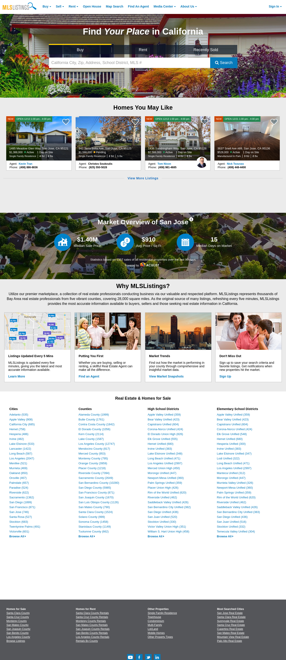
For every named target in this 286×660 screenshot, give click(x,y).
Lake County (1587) (91, 439)
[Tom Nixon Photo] (201, 160)
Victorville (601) (19, 531)
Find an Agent (89, 376)
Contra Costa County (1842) (96, 424)
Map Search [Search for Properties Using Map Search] (114, 6)
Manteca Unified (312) (231, 473)
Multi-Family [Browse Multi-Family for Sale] (155, 625)
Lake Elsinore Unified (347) (234, 453)
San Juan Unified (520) (162, 517)
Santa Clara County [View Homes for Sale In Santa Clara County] (18, 613)
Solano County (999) (91, 517)
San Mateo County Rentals (92, 625)
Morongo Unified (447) (162, 473)
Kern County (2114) (91, 434)
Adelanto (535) (18, 414)
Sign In (274, 6)
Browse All (17, 536)
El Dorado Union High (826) (165, 434)
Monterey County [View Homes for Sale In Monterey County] (16, 621)
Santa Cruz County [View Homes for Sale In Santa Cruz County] (17, 617)
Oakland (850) (18, 473)
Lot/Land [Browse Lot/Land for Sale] (153, 629)
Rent (72, 6)
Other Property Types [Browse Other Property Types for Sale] (160, 637)
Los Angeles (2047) (21, 458)
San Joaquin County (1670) (96, 497)
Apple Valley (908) (21, 419)
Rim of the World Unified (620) (167, 492)
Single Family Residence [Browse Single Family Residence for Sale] (162, 613)
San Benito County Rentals (92, 633)
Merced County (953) (92, 453)
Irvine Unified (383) (160, 448)
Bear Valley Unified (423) (164, 419)
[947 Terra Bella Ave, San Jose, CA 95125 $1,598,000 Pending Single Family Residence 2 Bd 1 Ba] (108, 138)
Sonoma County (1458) (93, 521)
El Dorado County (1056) (94, 429)
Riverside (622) (19, 492)
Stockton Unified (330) (162, 521)
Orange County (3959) (92, 463)
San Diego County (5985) (94, 487)
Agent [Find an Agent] (138, 6)
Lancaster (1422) (20, 448)
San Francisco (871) (22, 507)
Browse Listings (15, 641)
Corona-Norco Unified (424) (165, 429)
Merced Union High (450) (164, 468)
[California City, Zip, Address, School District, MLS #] (129, 62)
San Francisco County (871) (96, 492)
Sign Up (225, 376)
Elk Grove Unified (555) (163, 439)
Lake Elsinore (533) (21, 443)
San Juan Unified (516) (231, 521)
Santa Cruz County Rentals (92, 617)
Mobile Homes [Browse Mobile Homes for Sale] (156, 633)
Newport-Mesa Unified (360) (166, 478)
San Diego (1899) (20, 502)
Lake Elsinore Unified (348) (165, 453)
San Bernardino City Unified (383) (238, 512)
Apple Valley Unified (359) (164, 414)
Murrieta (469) (18, 468)
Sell (58, 6)
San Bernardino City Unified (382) (169, 507)
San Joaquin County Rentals (93, 629)
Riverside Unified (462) (162, 497)
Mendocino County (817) (94, 448)
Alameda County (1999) (93, 414)
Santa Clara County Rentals (92, 613)
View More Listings (142, 178)
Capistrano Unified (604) (163, 424)
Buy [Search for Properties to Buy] (80, 50)
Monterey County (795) (93, 458)
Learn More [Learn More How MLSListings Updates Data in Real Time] (16, 376)
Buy (45, 6)
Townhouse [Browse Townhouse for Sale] (154, 617)
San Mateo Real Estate (230, 633)
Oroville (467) (18, 478)
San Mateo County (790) (94, 507)
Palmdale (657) (19, 482)
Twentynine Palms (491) (24, 526)
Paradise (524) (18, 487)
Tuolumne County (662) (93, 531)
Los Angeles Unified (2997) (165, 463)
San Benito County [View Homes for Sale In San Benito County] (17, 633)
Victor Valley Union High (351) (167, 526)
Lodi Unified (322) (228, 458)
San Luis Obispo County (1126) (98, 502)
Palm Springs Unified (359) (165, 482)
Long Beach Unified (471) (164, 458)
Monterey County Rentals (91, 621)
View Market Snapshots (166, 376)
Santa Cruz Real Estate (231, 625)
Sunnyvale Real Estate (230, 621)
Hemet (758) (17, 429)
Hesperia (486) (18, 434)
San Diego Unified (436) (163, 512)
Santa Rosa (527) (20, 517)
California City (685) (22, 424)
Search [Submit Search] (224, 62)
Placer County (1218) (92, 468)
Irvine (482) (16, 439)
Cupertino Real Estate (230, 629)
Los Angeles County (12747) (96, 443)
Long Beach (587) (20, 453)
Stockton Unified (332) (231, 526)
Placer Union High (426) (163, 487)
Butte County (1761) (91, 419)
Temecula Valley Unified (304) (236, 531)
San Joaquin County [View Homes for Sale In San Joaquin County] (18, 629)
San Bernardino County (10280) (98, 482)
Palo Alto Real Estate (229, 641)
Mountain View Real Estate (233, 637)
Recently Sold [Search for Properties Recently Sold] (206, 50)
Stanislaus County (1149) (94, 526)
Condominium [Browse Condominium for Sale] (156, 621)
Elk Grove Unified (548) (232, 434)
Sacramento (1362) (21, 497)
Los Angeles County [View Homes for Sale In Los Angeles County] (18, 637)
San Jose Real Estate (230, 613)
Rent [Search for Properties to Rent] (143, 50)
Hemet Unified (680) (160, 443)
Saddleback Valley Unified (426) (168, 502)
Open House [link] (92, 6)
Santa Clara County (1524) (95, 512)
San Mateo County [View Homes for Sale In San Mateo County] (17, 625)
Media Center (163, 6)
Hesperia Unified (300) (231, 443)
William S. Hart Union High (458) (168, 531)
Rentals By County (87, 641)
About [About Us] (187, 6)
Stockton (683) (18, 521)
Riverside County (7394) (94, 473)
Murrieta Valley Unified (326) (235, 482)
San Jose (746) (19, 512)
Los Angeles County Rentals (92, 637)
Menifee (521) (18, 463)
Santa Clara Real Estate (231, 617)
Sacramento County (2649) (95, 478)
